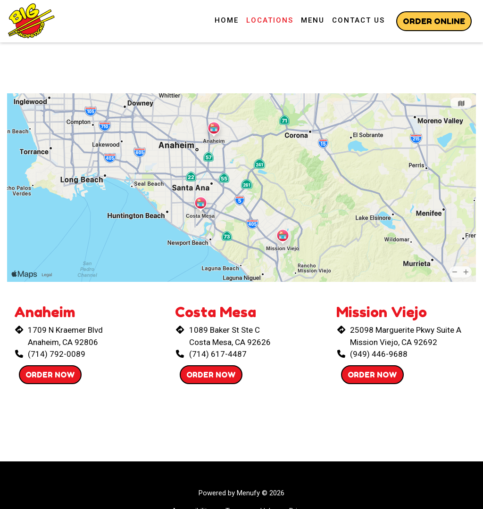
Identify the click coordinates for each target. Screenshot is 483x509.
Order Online (434, 21)
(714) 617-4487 (218, 354)
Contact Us (358, 20)
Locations (269, 20)
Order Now (50, 374)
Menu (313, 20)
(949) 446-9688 (379, 354)
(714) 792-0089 (56, 354)
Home (227, 20)
